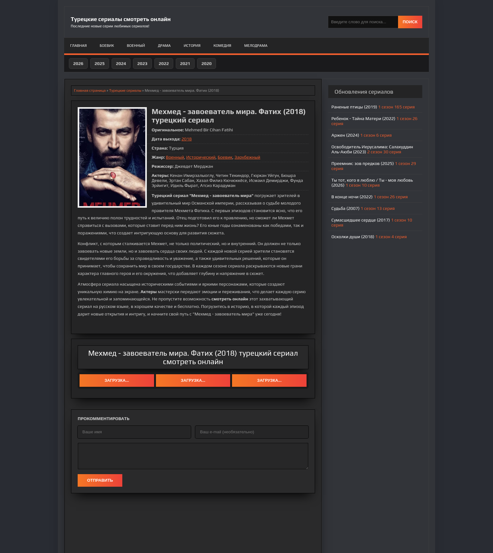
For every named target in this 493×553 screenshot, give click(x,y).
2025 (100, 63)
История (192, 45)
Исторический (200, 157)
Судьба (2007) (363, 208)
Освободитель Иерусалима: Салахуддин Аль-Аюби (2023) (372, 149)
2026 (78, 63)
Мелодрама (256, 45)
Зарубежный (247, 157)
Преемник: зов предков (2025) (373, 166)
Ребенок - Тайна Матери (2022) (374, 121)
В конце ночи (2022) (369, 196)
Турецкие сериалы (125, 90)
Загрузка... (116, 380)
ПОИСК (410, 21)
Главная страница (90, 90)
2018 (186, 138)
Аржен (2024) (361, 135)
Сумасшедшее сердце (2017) (371, 222)
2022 (164, 63)
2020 (207, 63)
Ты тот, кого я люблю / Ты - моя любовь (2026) (372, 183)
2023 (142, 63)
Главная (78, 45)
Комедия (222, 45)
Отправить (100, 480)
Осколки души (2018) (369, 236)
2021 (185, 63)
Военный (136, 45)
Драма (164, 45)
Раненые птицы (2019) (373, 106)
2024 (121, 63)
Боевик (107, 45)
